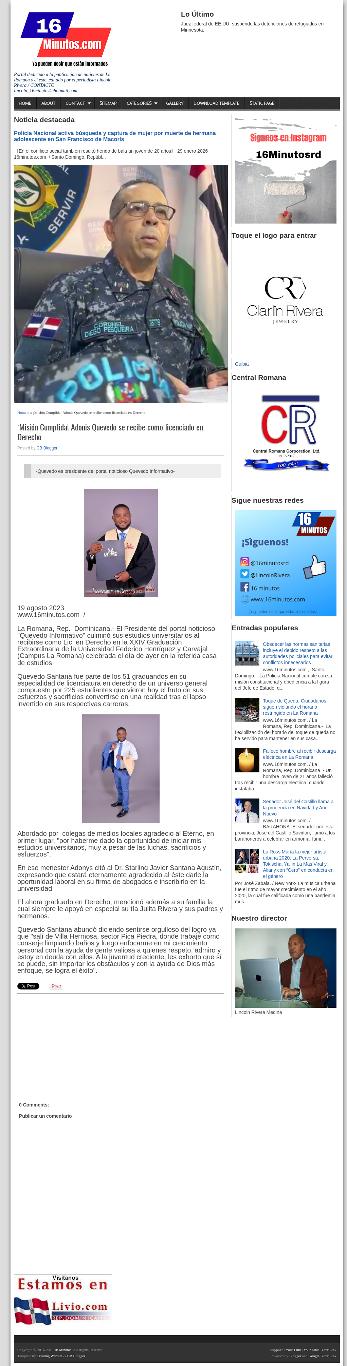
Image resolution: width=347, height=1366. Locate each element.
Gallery (174, 103)
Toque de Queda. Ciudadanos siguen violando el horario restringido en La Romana (294, 707)
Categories (139, 103)
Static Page (262, 103)
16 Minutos (62, 1350)
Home (25, 103)
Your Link (293, 1350)
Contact (75, 103)
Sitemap (107, 103)
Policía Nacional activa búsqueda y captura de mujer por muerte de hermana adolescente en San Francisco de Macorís (115, 136)
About (48, 103)
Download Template (216, 103)
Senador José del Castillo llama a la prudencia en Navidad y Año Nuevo (298, 807)
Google (313, 1356)
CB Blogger (47, 448)
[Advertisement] (70, 1040)
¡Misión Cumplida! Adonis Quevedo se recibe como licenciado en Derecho (110, 432)
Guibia (242, 364)
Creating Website (49, 1356)
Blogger (295, 1356)
